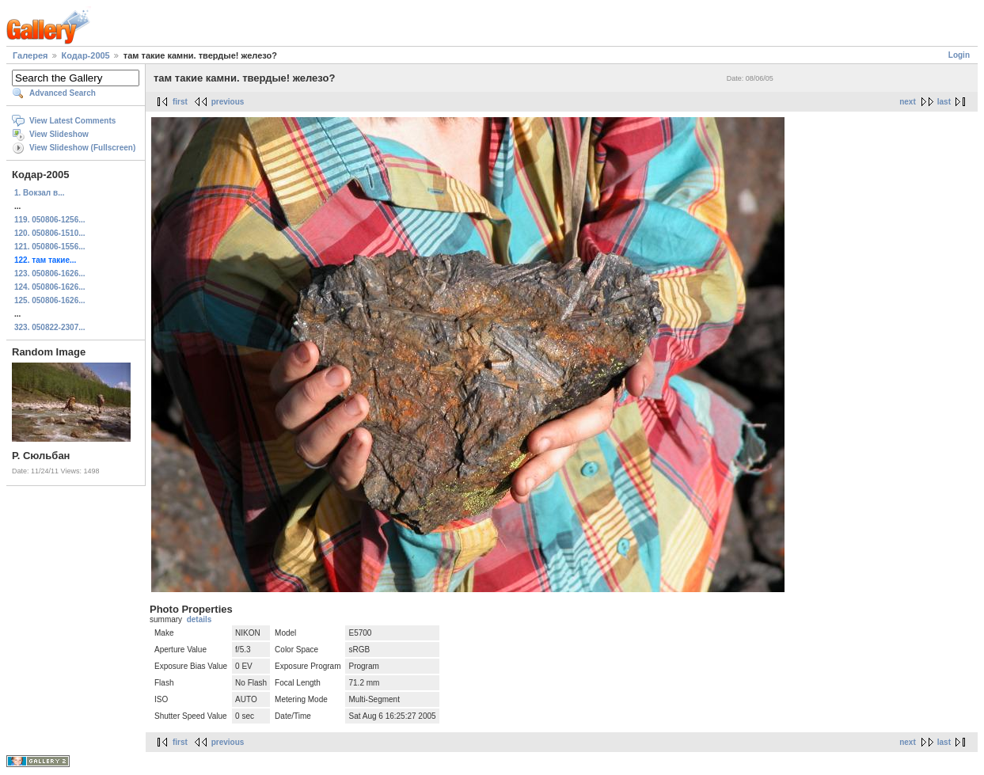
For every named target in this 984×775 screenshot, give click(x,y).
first (180, 101)
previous (228, 101)
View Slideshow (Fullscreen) (82, 147)
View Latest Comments (72, 120)
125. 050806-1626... (49, 300)
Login (959, 55)
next (907, 101)
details (199, 619)
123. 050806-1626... (49, 273)
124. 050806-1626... (49, 287)
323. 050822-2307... (49, 327)
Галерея (30, 55)
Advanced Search (62, 93)
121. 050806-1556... (49, 246)
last (944, 101)
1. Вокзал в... (39, 192)
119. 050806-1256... (49, 219)
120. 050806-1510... (49, 233)
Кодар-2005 (86, 55)
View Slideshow (59, 134)
